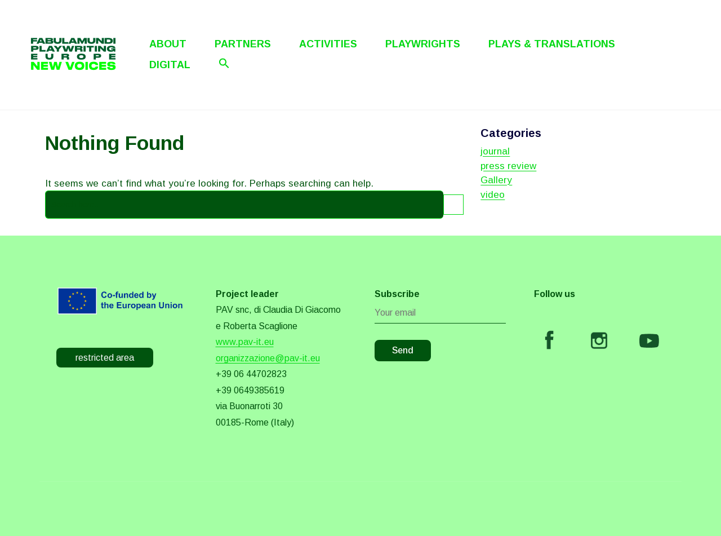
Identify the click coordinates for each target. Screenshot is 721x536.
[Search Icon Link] (224, 63)
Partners (243, 44)
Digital (169, 64)
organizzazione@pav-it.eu (268, 358)
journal (495, 151)
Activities (328, 44)
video (492, 194)
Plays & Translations (551, 44)
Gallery (496, 180)
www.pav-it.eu (245, 342)
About (167, 44)
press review (508, 166)
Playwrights (422, 44)
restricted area (104, 357)
